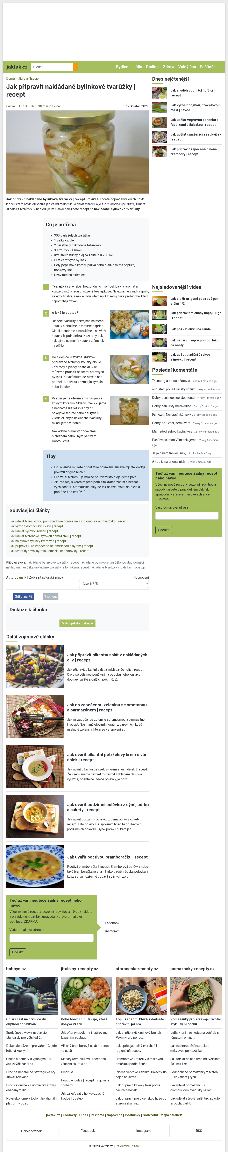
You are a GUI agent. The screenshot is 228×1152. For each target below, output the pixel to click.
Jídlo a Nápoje (28, 78)
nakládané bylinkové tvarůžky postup (106, 562)
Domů (10, 78)
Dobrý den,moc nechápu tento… (174, 398)
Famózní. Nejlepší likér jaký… (172, 414)
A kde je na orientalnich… (169, 462)
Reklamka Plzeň (127, 1146)
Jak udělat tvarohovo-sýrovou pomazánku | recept (45, 536)
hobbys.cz (16, 968)
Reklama (97, 1115)
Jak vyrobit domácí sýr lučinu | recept (36, 526)
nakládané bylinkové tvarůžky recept (53, 562)
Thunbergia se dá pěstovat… (172, 381)
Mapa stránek (171, 1115)
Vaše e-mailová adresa (25, 930)
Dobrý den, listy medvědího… (172, 406)
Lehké (10, 106)
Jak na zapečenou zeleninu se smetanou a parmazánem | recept (107, 707)
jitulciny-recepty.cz (79, 968)
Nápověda (114, 1115)
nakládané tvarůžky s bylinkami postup (117, 567)
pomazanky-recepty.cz (192, 968)
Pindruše (67, 1072)
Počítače (208, 66)
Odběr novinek (31, 1131)
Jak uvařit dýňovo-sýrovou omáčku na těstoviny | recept (49, 551)
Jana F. (21, 577)
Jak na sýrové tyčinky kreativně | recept (37, 541)
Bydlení (122, 66)
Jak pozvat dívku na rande (190, 329)
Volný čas (187, 66)
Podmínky (132, 1115)
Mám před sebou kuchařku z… (173, 431)
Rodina (152, 66)
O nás (83, 1115)
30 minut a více (49, 106)
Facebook (112, 923)
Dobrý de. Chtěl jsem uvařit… (172, 423)
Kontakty (70, 1115)
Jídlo (137, 66)
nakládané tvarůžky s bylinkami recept (61, 567)
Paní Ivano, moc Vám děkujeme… (175, 440)
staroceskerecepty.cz (137, 968)
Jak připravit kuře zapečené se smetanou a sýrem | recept (51, 546)
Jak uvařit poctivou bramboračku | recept (107, 857)
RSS (199, 1131)
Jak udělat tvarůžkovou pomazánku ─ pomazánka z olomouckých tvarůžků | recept (68, 521)
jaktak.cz (53, 1115)
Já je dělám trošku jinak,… (170, 453)
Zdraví (168, 66)
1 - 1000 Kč (26, 106)
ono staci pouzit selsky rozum (173, 389)
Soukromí (150, 1115)
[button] (77, 152)
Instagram (112, 931)
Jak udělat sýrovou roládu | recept (33, 531)
